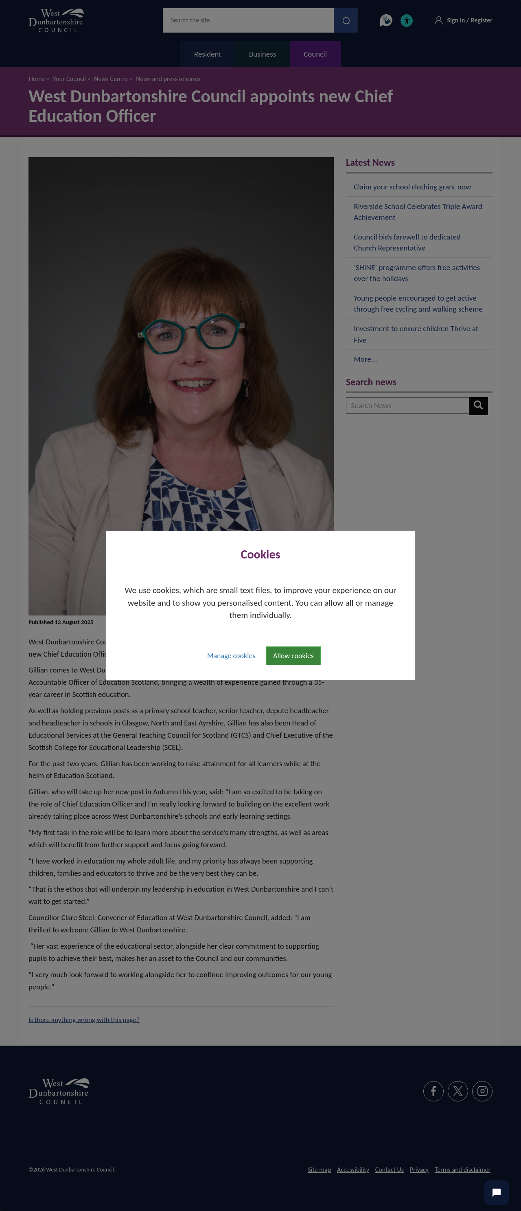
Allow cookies (293, 655)
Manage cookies (231, 655)
